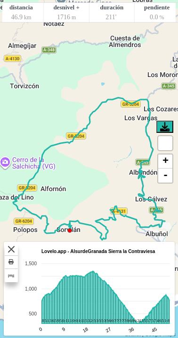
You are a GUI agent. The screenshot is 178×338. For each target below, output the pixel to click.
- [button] (165, 176)
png (11, 275)
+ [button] (165, 161)
